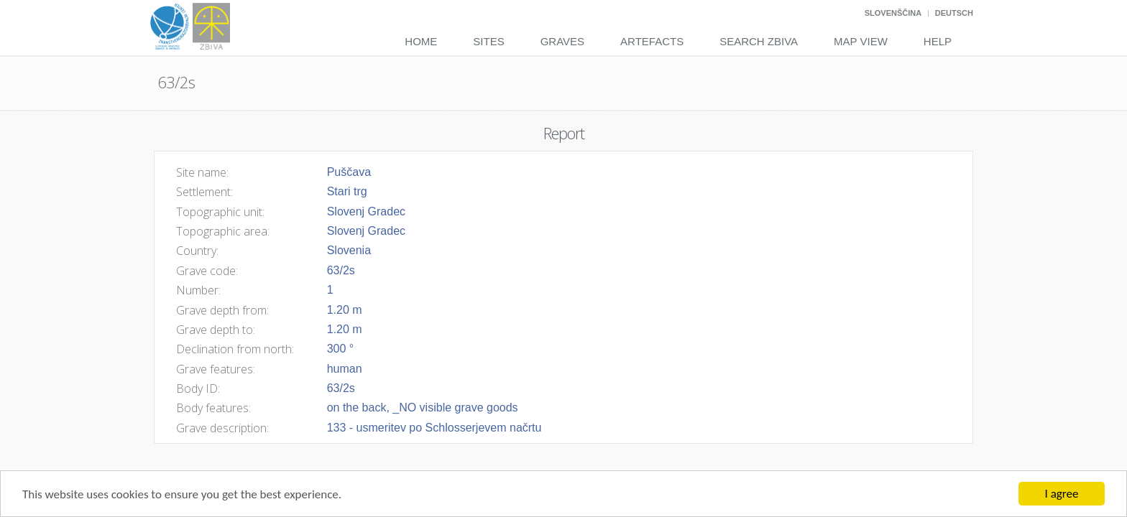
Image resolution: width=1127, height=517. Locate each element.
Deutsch (954, 13)
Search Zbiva (758, 41)
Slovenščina (893, 13)
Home (421, 41)
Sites (488, 41)
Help (938, 41)
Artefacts (652, 41)
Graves (562, 41)
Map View (861, 41)
